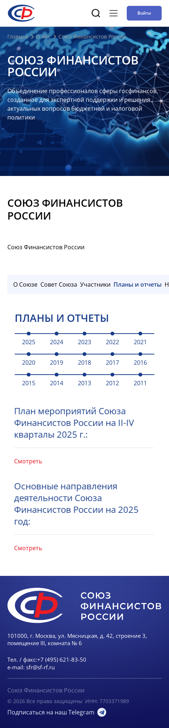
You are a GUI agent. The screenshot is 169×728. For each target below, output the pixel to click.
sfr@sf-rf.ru (40, 667)
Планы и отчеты (138, 284)
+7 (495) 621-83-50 (61, 659)
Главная (17, 36)
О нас (43, 36)
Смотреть (16, 461)
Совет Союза (58, 284)
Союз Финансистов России (45, 690)
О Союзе (25, 284)
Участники (95, 284)
